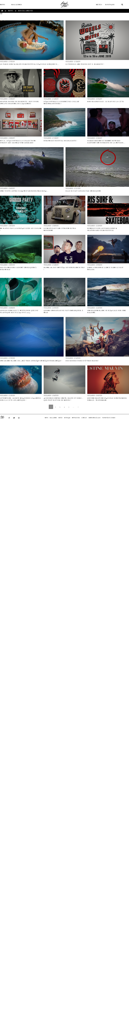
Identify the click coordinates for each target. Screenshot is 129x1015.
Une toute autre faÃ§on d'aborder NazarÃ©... (24, 191)
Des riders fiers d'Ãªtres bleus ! (82, 361)
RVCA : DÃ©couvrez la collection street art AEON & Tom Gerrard (17, 142)
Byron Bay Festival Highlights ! (60, 141)
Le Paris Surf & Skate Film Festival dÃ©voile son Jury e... (29, 64)
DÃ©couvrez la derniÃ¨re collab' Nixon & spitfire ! (61, 103)
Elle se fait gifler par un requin (83, 191)
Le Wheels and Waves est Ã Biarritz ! (85, 64)
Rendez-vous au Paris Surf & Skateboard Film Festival (102, 229)
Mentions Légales (94, 418)
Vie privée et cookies (108, 418)
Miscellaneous (25, 11)
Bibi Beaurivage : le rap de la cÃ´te (105, 102)
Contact (84, 418)
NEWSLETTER (76, 418)
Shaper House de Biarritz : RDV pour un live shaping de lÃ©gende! (19, 103)
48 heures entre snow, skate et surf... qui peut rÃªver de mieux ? (63, 399)
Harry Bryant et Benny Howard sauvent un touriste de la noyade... (106, 142)
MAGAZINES (16, 5)
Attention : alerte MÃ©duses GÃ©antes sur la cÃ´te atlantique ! (20, 399)
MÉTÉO (99, 5)
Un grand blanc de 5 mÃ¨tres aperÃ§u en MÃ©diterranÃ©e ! (31, 361)
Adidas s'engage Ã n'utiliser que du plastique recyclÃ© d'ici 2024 (19, 311)
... (73, 407)
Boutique (110, 5)
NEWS (2, 5)
